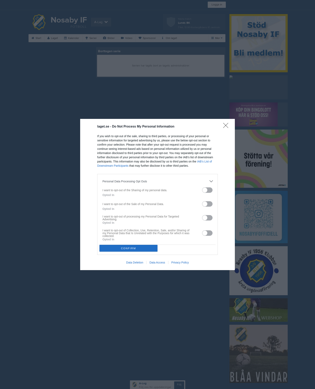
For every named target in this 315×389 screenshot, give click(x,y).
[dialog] (157, 194)
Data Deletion (134, 262)
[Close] (227, 127)
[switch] (207, 190)
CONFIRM (128, 248)
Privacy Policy (180, 262)
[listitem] (157, 181)
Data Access (157, 262)
